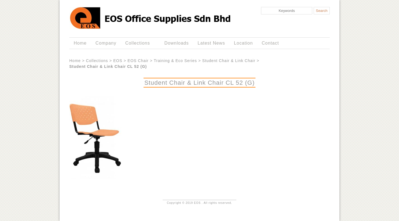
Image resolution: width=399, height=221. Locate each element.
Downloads (176, 43)
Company (106, 43)
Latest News (211, 43)
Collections (139, 43)
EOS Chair (138, 60)
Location (243, 43)
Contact (270, 43)
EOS (117, 60)
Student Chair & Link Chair (228, 60)
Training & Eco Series (175, 60)
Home (80, 43)
